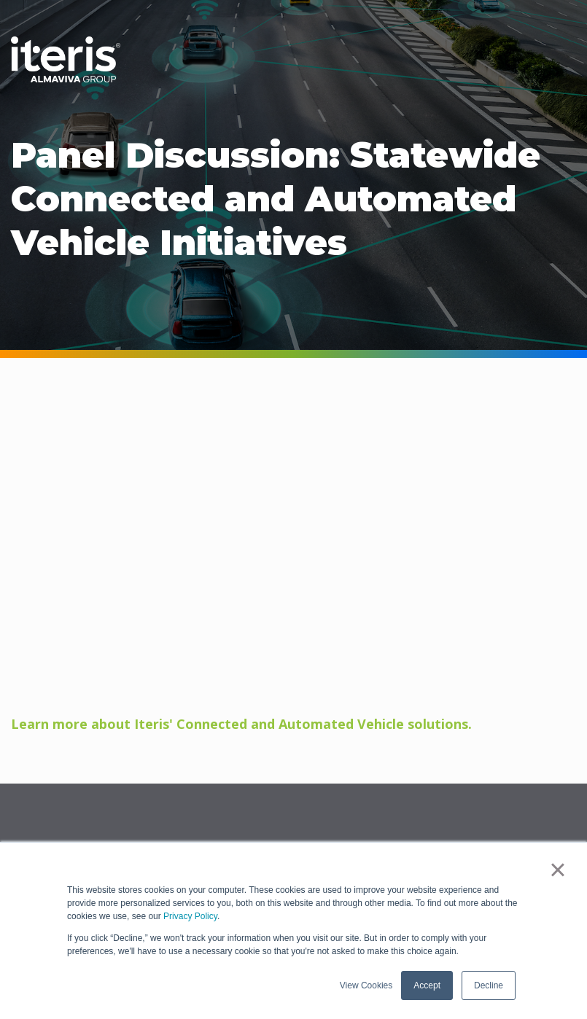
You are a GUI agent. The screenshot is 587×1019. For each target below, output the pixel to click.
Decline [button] (488, 985)
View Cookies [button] (366, 985)
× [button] (557, 869)
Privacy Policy (190, 916)
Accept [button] (426, 985)
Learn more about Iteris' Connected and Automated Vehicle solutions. (241, 724)
